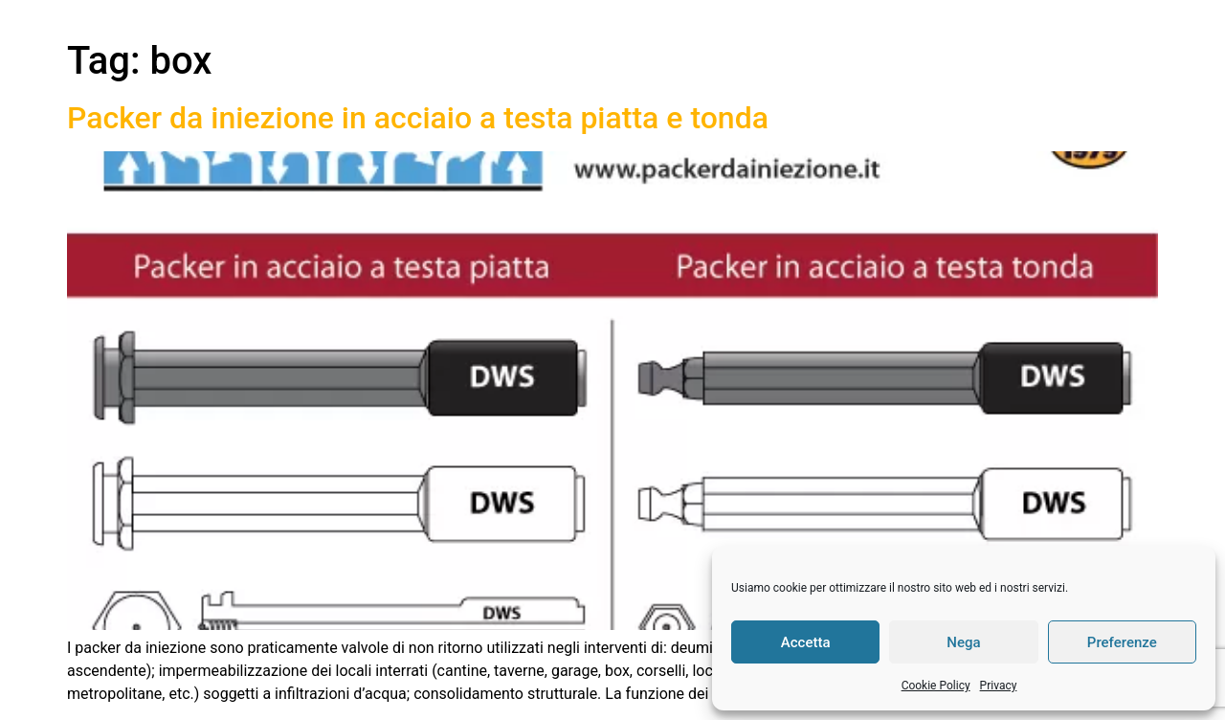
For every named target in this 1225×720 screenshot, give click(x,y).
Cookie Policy (936, 685)
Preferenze (1122, 642)
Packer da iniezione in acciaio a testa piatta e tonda (417, 118)
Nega (963, 642)
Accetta (806, 642)
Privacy (998, 685)
